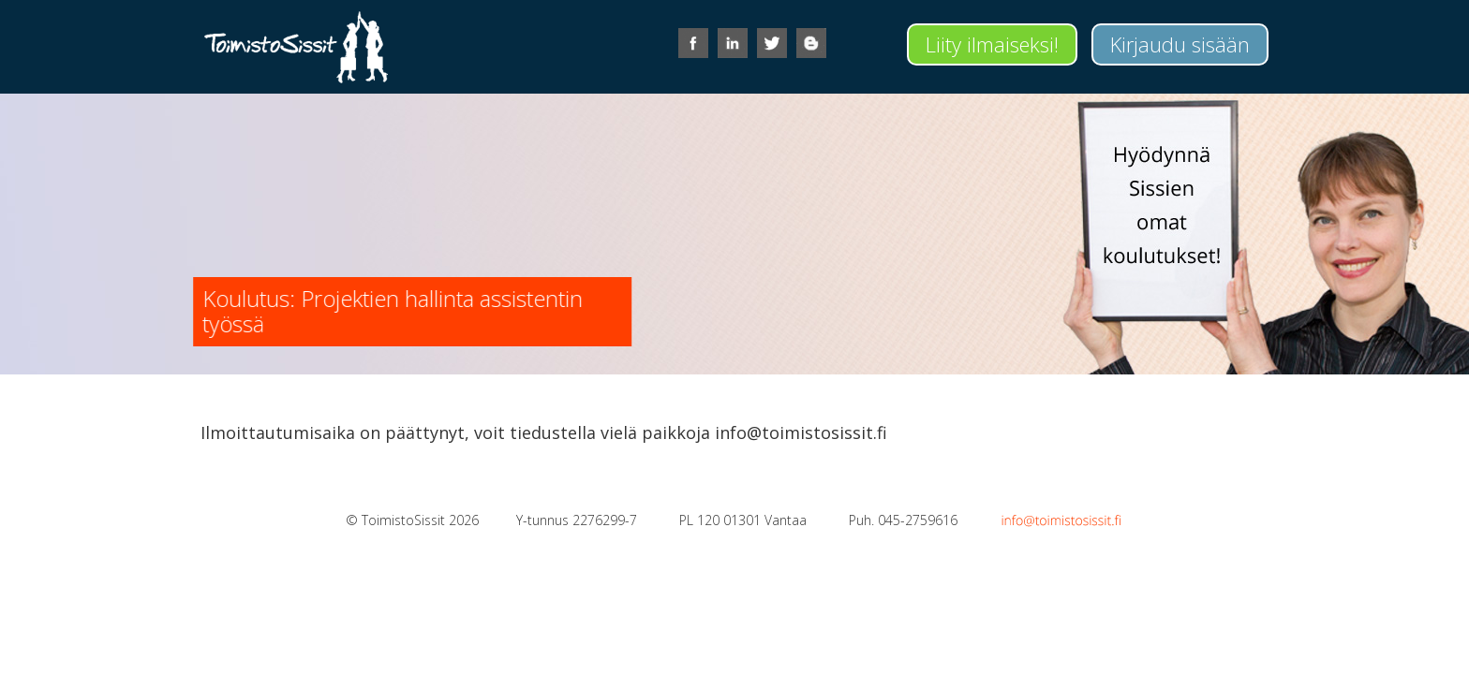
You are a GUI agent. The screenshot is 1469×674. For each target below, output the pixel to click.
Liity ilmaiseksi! (992, 44)
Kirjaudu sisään (1180, 44)
